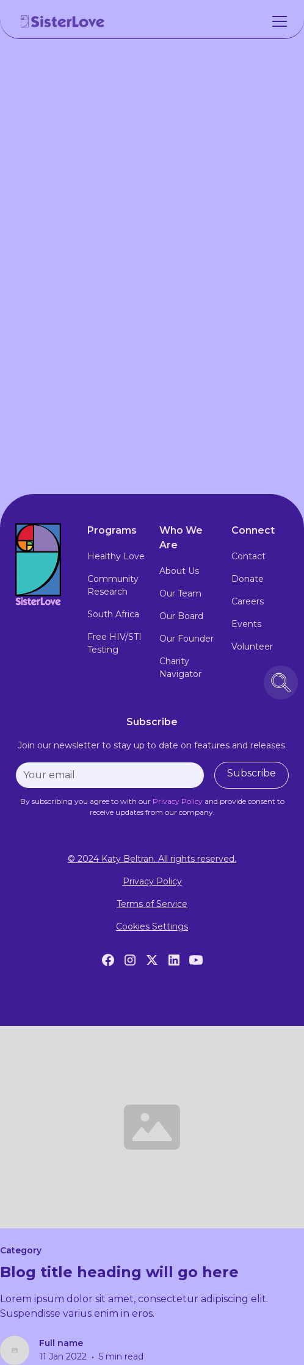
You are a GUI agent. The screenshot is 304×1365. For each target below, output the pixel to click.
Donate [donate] (247, 578)
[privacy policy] (178, 801)
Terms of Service (152, 903)
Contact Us (152, 440)
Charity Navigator (180, 667)
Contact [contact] (248, 556)
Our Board (181, 616)
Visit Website (152, 400)
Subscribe (251, 773)
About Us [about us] (179, 570)
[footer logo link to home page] (44, 564)
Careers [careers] (247, 601)
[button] (277, 21)
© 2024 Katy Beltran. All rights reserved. (152, 858)
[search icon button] (281, 682)
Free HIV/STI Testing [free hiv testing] (114, 643)
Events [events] (246, 623)
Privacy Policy (152, 881)
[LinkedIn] (174, 960)
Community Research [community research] (113, 585)
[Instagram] (130, 960)
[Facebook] (108, 960)
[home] (63, 21)
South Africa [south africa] (113, 614)
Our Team (180, 593)
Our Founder (186, 638)
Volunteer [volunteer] (252, 646)
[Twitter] (152, 960)
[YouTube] (196, 960)
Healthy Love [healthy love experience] (116, 556)
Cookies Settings (152, 926)
